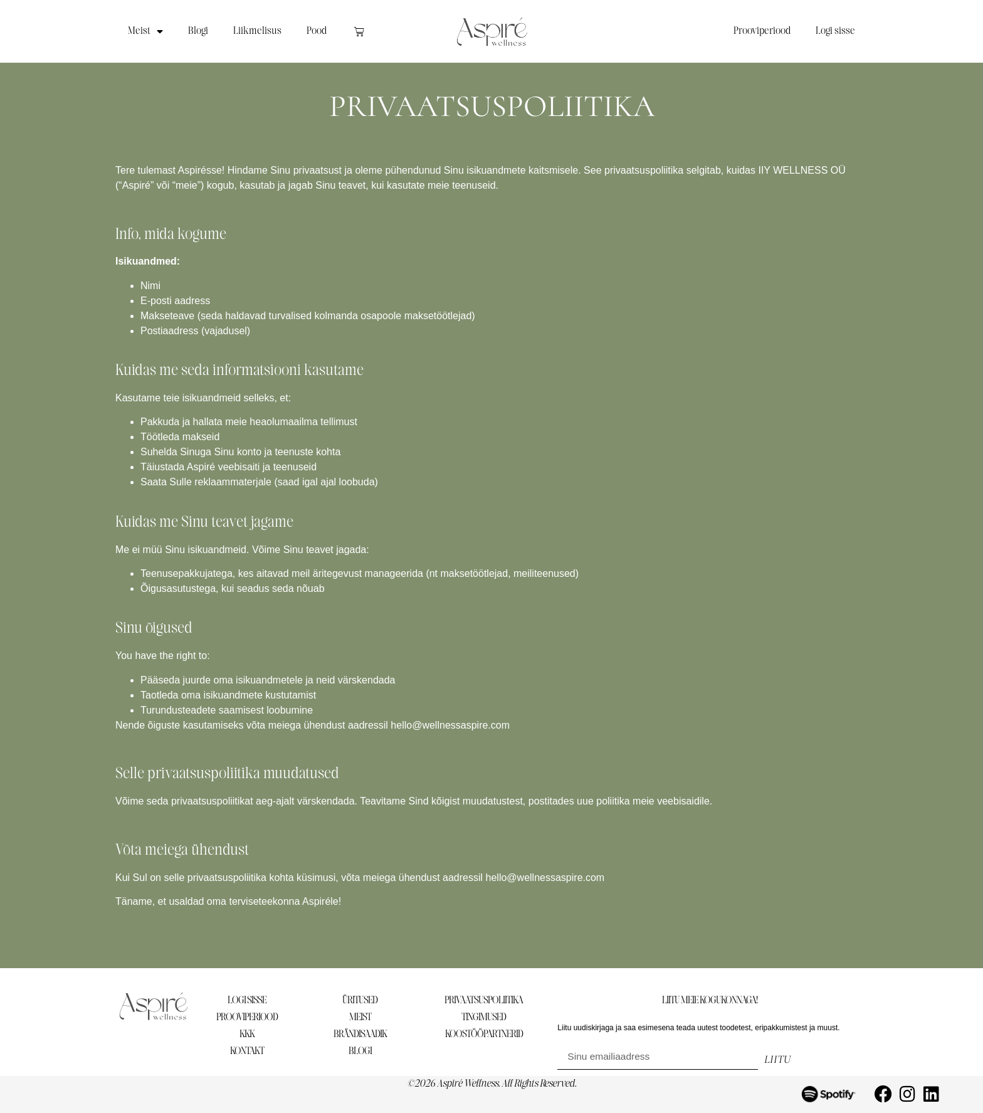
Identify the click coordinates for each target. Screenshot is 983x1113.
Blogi (198, 31)
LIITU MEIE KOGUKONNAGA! (709, 1000)
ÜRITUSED (359, 1000)
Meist (145, 31)
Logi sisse (835, 31)
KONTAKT (247, 1051)
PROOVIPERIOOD (247, 1017)
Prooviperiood (762, 31)
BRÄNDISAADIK (360, 1034)
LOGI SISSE (247, 1000)
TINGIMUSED (483, 1017)
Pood (317, 31)
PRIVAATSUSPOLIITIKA (483, 1000)
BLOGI (360, 1051)
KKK (247, 1034)
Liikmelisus (257, 31)
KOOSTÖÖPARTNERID (484, 1034)
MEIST (360, 1017)
